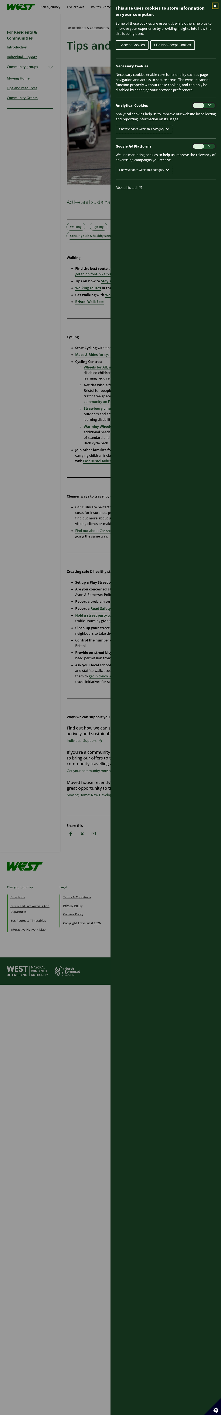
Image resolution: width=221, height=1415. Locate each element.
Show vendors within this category (144, 129)
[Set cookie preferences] (212, 1406)
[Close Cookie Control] (215, 6)
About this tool (129, 187)
